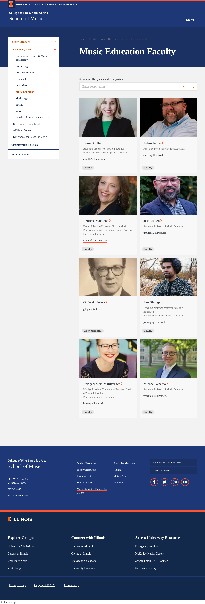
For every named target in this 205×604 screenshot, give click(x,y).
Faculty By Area (34, 50)
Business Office (85, 476)
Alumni (117, 469)
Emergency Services (147, 546)
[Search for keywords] (131, 86)
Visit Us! (118, 482)
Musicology (22, 98)
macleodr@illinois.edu (95, 240)
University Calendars (83, 560)
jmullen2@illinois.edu (155, 232)
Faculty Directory (33, 42)
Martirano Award (161, 470)
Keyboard (21, 79)
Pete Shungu (153, 302)
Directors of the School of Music (30, 136)
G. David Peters (95, 302)
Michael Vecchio (156, 384)
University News (17, 560)
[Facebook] (154, 482)
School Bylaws (84, 482)
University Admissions (21, 546)
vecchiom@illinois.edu (155, 395)
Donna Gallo (93, 143)
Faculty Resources (86, 469)
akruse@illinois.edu (154, 155)
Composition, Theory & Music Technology (31, 58)
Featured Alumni (20, 154)
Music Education (25, 92)
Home (82, 39)
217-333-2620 (15, 489)
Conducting (22, 66)
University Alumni (82, 546)
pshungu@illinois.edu (155, 322)
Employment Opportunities (167, 462)
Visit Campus (15, 568)
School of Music (26, 18)
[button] (183, 86)
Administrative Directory (33, 145)
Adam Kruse (153, 143)
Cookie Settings (8, 602)
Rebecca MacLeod (97, 221)
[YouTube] (185, 482)
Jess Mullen (153, 221)
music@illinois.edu (18, 495)
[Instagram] (175, 482)
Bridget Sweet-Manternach (103, 384)
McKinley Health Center (149, 553)
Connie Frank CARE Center (151, 560)
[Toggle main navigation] (191, 19)
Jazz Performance (25, 72)
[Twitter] (164, 482)
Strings (19, 104)
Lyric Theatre (22, 85)
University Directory (83, 568)
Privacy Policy (17, 585)
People (92, 39)
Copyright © (44, 585)
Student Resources (86, 463)
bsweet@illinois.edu (93, 403)
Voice (18, 111)
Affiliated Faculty (22, 130)
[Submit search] (192, 87)
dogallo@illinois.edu (94, 159)
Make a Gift (120, 476)
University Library (145, 568)
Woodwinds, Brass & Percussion (32, 117)
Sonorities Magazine (124, 463)
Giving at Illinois (81, 553)
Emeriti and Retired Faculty (27, 124)
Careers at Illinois (18, 553)
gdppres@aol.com (92, 309)
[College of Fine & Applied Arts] (41, 13)
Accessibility (71, 585)
